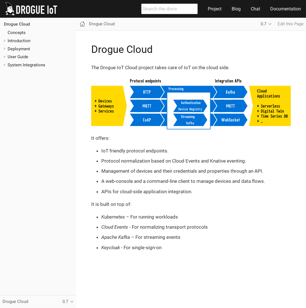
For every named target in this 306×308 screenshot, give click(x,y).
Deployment (19, 48)
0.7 (263, 23)
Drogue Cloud (17, 24)
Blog (236, 9)
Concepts (17, 32)
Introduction (19, 40)
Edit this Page (290, 23)
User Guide (18, 56)
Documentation (285, 9)
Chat (255, 9)
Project (215, 9)
